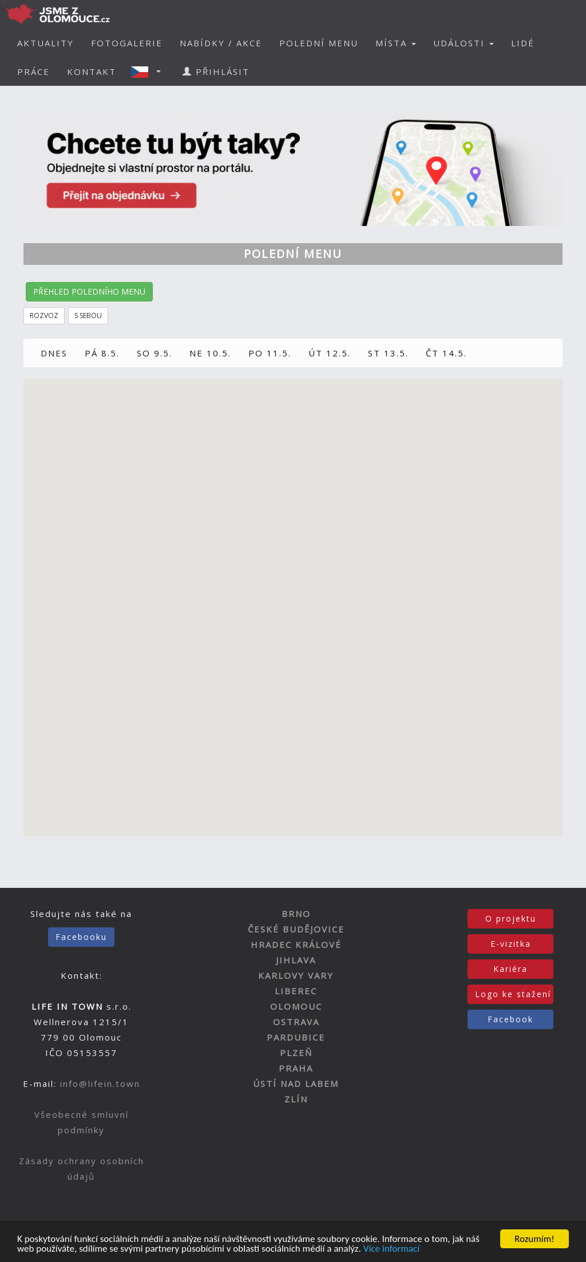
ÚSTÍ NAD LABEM (296, 1083)
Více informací (391, 1251)
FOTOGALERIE (127, 43)
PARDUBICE (296, 1037)
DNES (54, 353)
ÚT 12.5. (329, 353)
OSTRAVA (296, 1021)
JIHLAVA (296, 960)
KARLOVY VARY (296, 975)
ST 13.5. (388, 353)
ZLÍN (296, 1099)
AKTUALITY (45, 43)
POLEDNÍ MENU (318, 43)
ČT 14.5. (446, 353)
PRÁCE (33, 71)
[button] (149, 71)
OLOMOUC (296, 1006)
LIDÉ (522, 43)
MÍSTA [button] (395, 43)
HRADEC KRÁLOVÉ (296, 944)
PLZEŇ (296, 1052)
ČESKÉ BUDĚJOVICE (296, 929)
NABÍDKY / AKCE (221, 43)
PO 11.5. (269, 353)
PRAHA (296, 1068)
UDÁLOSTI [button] (463, 43)
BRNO (296, 913)
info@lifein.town (100, 1083)
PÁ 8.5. (102, 353)
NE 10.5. (210, 353)
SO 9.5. (154, 353)
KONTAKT (91, 71)
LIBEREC (296, 991)
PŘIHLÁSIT (216, 71)
